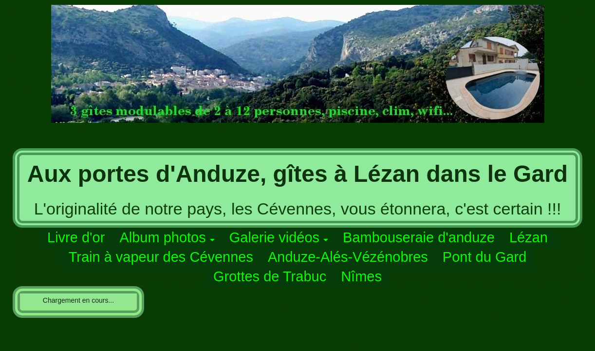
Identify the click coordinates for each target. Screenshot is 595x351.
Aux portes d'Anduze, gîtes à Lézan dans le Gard (297, 174)
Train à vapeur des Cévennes (161, 257)
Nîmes (361, 276)
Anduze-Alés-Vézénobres (348, 257)
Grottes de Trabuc (269, 276)
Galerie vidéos (274, 237)
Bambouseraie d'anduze (419, 237)
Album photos (162, 237)
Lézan (528, 237)
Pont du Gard (485, 257)
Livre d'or (76, 237)
